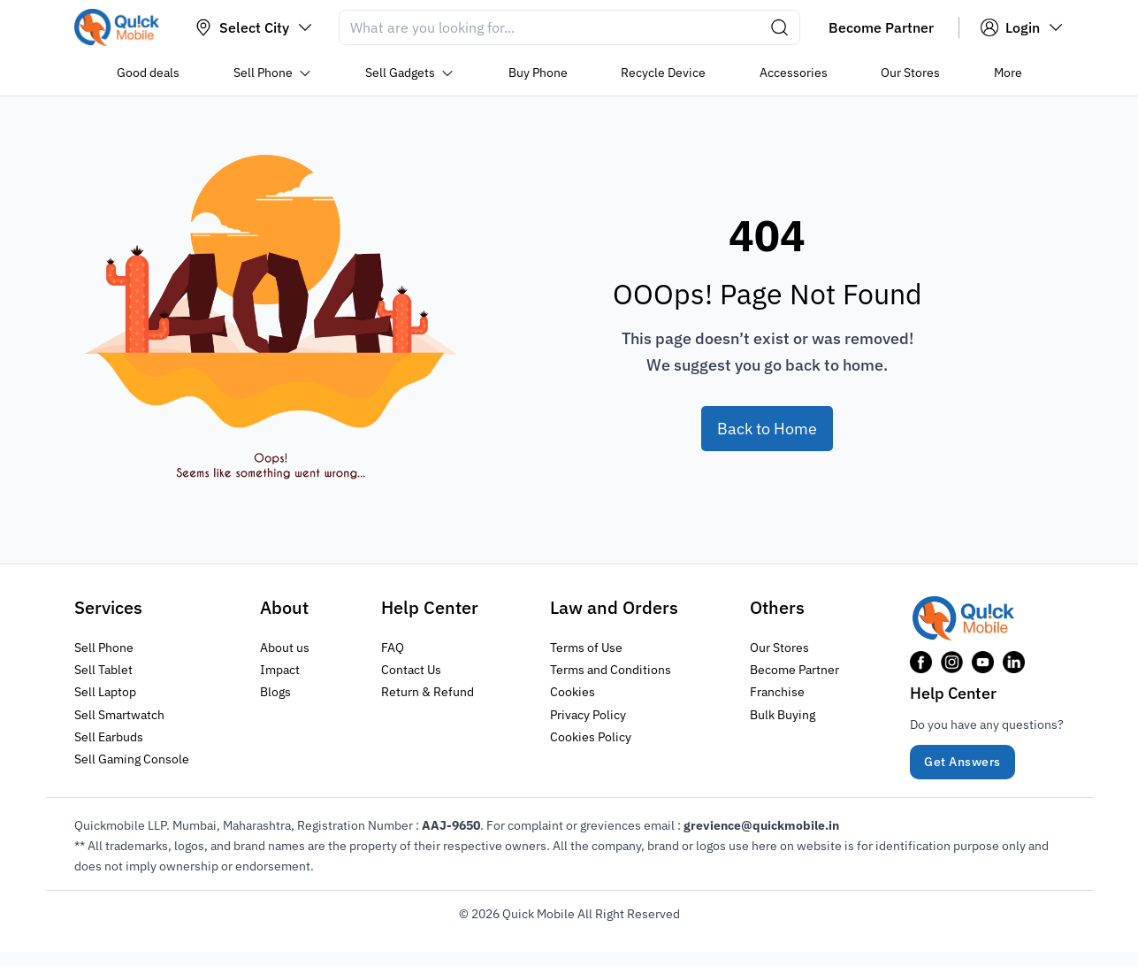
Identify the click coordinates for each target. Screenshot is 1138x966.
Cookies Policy (590, 737)
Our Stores (779, 648)
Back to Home (767, 428)
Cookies (572, 692)
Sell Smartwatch (119, 715)
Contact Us (411, 670)
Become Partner (794, 670)
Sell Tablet (103, 670)
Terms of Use (586, 648)
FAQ (392, 648)
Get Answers (962, 762)
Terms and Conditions (610, 670)
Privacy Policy (588, 715)
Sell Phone (104, 648)
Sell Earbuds (108, 737)
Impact (280, 670)
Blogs (275, 692)
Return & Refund (427, 692)
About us (284, 648)
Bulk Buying (782, 715)
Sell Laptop (105, 692)
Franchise (777, 692)
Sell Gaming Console (131, 759)
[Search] (569, 27)
